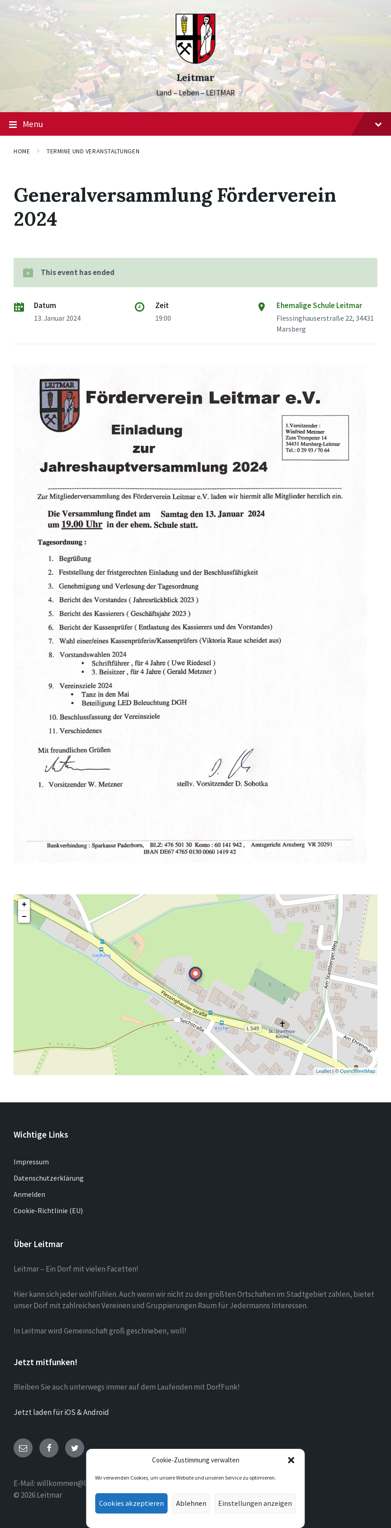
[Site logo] (195, 61)
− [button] (24, 916)
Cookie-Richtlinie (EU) (48, 1210)
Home (22, 151)
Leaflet (323, 1071)
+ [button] (24, 904)
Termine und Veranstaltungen (93, 151)
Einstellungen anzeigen (252, 1503)
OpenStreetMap (357, 1071)
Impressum (31, 1161)
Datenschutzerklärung (49, 1177)
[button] (286, 1460)
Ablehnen (191, 1503)
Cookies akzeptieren (135, 1503)
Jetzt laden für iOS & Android (61, 1412)
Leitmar (195, 77)
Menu (195, 124)
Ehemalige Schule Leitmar (319, 305)
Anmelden (29, 1194)
